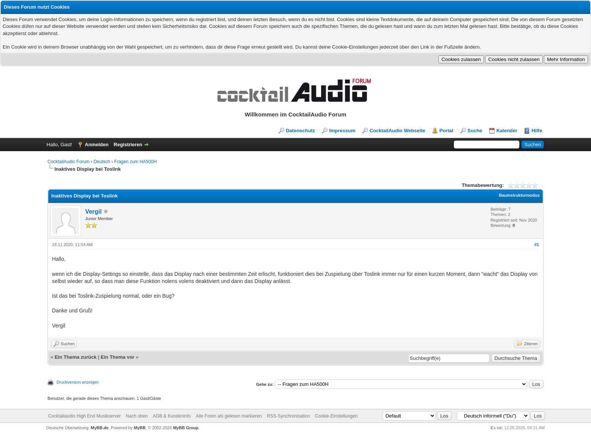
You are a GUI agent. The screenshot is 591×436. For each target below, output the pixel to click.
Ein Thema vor (118, 357)
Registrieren (128, 144)
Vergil (93, 211)
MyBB (139, 427)
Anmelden (97, 144)
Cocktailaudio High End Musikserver (84, 416)
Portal (446, 130)
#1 (536, 244)
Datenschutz (300, 130)
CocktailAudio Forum (68, 161)
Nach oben (137, 416)
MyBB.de (100, 427)
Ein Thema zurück (75, 357)
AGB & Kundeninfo (172, 416)
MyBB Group (185, 427)
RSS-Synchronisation (288, 416)
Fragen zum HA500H (135, 161)
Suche (474, 130)
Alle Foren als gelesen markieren (229, 416)
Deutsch (101, 161)
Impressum (342, 130)
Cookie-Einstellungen (336, 416)
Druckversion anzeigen (78, 382)
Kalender (507, 130)
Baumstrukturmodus (519, 195)
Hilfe (536, 130)
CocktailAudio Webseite (397, 130)
